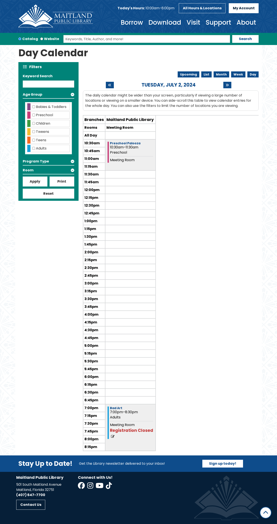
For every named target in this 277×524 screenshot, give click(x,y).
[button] (146, 8)
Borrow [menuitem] (132, 22)
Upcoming (188, 74)
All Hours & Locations (202, 8)
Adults (41, 148)
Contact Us (30, 504)
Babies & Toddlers (51, 106)
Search (245, 38)
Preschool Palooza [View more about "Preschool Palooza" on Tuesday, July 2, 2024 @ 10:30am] (125, 143)
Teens (41, 140)
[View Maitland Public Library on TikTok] (109, 486)
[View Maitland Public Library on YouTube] (100, 486)
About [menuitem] (246, 22)
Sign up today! (222, 463)
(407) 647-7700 (30, 494)
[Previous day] (110, 85)
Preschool (44, 115)
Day (253, 74)
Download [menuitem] (164, 22)
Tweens (42, 131)
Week (238, 74)
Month (221, 74)
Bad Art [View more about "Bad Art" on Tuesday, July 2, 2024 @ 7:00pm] (116, 408)
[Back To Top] (266, 513)
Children (43, 123)
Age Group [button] (32, 94)
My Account (244, 8)
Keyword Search (38, 76)
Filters (36, 66)
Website (51, 38)
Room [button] (28, 170)
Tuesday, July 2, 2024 (169, 85)
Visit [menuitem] (193, 22)
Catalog (30, 38)
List (206, 74)
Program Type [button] (36, 161)
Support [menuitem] (218, 22)
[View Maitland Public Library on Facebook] (81, 486)
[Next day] (227, 85)
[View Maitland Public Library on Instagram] (90, 486)
